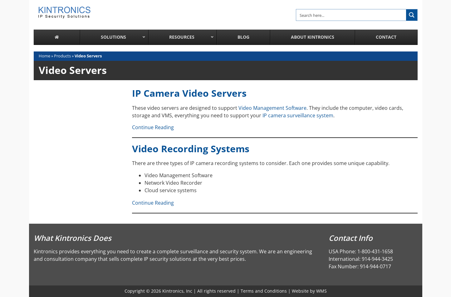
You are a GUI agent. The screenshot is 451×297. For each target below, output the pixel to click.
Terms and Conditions (264, 291)
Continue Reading (153, 127)
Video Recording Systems (190, 148)
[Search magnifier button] (411, 15)
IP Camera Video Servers (189, 93)
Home (44, 56)
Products (62, 56)
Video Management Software (272, 108)
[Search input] (351, 15)
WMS (321, 291)
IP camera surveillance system (297, 115)
